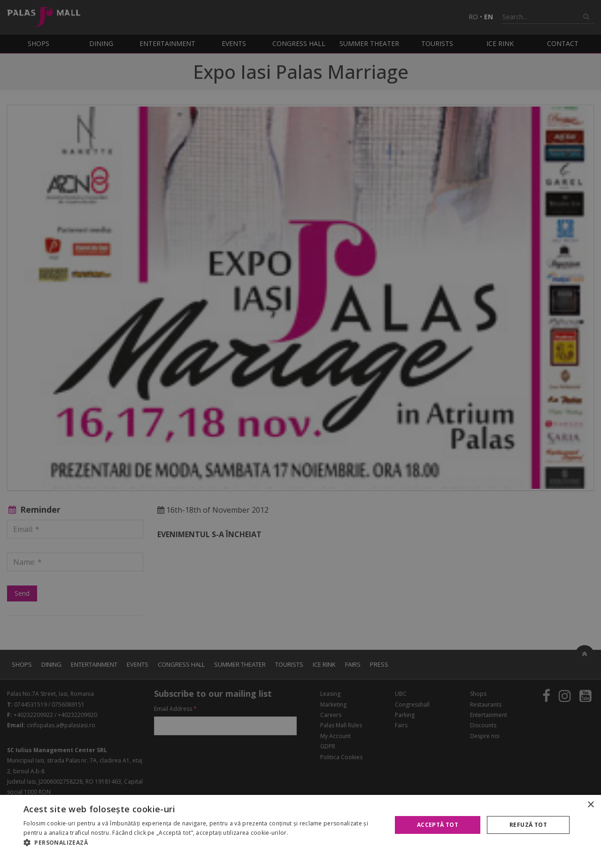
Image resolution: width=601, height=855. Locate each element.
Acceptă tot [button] (437, 825)
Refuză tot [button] (528, 825)
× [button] (590, 805)
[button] (202, 843)
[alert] (300, 427)
